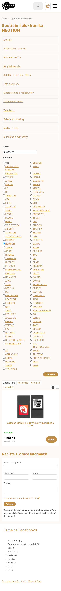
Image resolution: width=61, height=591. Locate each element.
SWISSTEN (38, 269)
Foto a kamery (11, 84)
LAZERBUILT (39, 332)
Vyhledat (38, 6)
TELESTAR (38, 354)
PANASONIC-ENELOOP (12, 168)
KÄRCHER (10, 273)
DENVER (37, 321)
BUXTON (37, 225)
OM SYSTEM (11, 295)
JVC (35, 221)
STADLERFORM (13, 343)
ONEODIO (38, 336)
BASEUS (9, 288)
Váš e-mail (9, 473)
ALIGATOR (10, 206)
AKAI (35, 299)
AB (34, 258)
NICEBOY (10, 262)
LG (6, 188)
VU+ (35, 236)
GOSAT (8, 251)
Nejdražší (35, 382)
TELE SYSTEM (12, 225)
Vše (7, 162)
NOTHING (10, 332)
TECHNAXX (11, 369)
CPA (7, 199)
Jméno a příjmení (12, 462)
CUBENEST (38, 340)
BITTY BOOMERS (41, 358)
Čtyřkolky (12, 555)
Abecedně (8, 387)
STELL (8, 210)
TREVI (8, 310)
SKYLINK (37, 251)
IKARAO (9, 336)
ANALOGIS (10, 317)
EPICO (36, 273)
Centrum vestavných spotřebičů (24, 544)
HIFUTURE (38, 303)
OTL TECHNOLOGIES (41, 345)
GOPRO (36, 195)
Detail (51, 439)
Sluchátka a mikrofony (15, 137)
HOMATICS (10, 277)
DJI (7, 292)
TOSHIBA (37, 229)
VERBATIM (10, 195)
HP (6, 192)
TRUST (36, 217)
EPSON (8, 214)
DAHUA (36, 277)
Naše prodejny (15, 540)
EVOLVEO (37, 240)
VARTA (36, 243)
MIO (35, 203)
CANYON (37, 292)
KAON (36, 247)
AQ (34, 314)
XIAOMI (36, 177)
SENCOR (37, 162)
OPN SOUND (11, 354)
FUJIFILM (10, 303)
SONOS (36, 280)
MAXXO (9, 217)
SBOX (35, 361)
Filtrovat (50, 374)
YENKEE (9, 177)
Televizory (9, 110)
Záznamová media (13, 101)
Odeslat (10, 504)
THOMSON (10, 258)
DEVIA (36, 199)
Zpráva (7, 483)
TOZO (36, 325)
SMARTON (10, 232)
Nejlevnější (23, 382)
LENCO (36, 317)
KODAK (9, 358)
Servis (11, 548)
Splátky (11, 559)
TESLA (8, 247)
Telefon (35, 473)
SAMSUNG (38, 180)
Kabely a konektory (14, 119)
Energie (7, 39)
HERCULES (38, 192)
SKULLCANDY (40, 284)
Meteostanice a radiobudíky (18, 92)
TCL (35, 255)
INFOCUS (10, 266)
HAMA (8, 221)
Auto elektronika (12, 57)
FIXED (8, 203)
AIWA (8, 280)
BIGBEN (9, 321)
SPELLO (37, 329)
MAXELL (37, 188)
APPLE (8, 180)
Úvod (4, 18)
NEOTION (10, 243)
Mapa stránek (35, 581)
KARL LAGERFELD (42, 310)
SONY (36, 166)
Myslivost (12, 551)
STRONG (9, 240)
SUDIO (36, 350)
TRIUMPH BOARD (41, 210)
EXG (7, 329)
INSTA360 (10, 361)
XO (6, 350)
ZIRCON (9, 229)
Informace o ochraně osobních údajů (22, 498)
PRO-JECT (10, 314)
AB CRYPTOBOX (13, 236)
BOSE (35, 365)
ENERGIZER (38, 214)
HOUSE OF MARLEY (15, 340)
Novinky (12, 562)
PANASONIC (11, 173)
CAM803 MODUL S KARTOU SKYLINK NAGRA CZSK (30, 424)
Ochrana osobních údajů (14, 581)
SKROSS (37, 288)
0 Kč (47, 6)
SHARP (36, 184)
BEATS (36, 262)
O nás (11, 566)
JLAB (8, 284)
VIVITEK (37, 173)
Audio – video (10, 128)
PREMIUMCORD (13, 269)
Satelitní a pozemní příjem (17, 75)
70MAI (8, 365)
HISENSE (9, 255)
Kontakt (11, 570)
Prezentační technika (14, 48)
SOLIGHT (37, 306)
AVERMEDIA (39, 206)
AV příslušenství (12, 66)
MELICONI (38, 266)
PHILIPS (9, 184)
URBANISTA (39, 295)
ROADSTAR (10, 299)
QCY (7, 306)
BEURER (37, 232)
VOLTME (9, 325)
